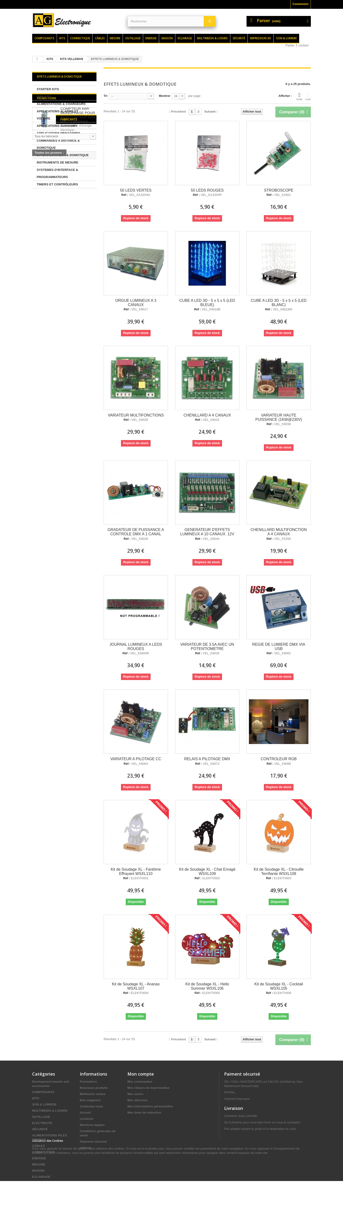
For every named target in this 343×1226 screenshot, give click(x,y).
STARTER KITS (48, 89)
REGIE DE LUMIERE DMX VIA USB (278, 646)
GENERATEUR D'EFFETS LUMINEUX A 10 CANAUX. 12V (207, 532)
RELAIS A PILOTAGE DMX (207, 759)
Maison (167, 38)
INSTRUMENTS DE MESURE (57, 162)
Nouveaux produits (94, 1088)
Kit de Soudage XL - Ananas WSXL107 (136, 986)
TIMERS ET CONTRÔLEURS (57, 184)
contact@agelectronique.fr (262, 1166)
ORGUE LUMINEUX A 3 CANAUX (135, 302)
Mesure (115, 38)
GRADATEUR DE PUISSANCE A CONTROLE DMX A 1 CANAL (135, 532)
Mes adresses (137, 1100)
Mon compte (140, 1074)
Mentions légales (92, 1125)
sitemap (85, 1148)
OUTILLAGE (41, 1117)
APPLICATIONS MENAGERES (58, 133)
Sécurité (239, 38)
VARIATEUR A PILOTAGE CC (135, 759)
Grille (299, 96)
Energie (151, 38)
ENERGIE (39, 1158)
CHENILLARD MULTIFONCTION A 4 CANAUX (279, 532)
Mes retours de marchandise (148, 1088)
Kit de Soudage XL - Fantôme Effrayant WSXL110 (136, 871)
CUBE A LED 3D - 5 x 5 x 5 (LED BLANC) (279, 302)
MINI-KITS (44, 96)
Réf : (124, 195)
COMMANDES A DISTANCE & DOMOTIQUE (58, 144)
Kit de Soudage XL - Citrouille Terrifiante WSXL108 (278, 871)
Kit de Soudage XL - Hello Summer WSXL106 (207, 986)
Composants (44, 38)
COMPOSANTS (43, 1092)
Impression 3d (260, 38)
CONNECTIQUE (43, 1152)
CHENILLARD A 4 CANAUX (207, 415)
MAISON (38, 1170)
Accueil (85, 1112)
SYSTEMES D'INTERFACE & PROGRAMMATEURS (57, 173)
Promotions (46, 200)
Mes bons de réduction (144, 1112)
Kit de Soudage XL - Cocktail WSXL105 (278, 986)
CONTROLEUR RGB (279, 759)
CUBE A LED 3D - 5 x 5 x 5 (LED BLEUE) (207, 302)
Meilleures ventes (93, 1094)
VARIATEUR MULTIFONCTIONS (136, 415)
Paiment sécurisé (242, 1074)
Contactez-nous (91, 1106)
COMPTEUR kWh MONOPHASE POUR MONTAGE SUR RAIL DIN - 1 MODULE (78, 216)
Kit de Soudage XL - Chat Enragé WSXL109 (207, 871)
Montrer (164, 96)
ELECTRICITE (42, 1123)
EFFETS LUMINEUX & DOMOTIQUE (63, 155)
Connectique (80, 38)
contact (303, 45)
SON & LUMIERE (44, 1104)
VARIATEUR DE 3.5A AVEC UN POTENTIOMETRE (207, 646)
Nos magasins (90, 1100)
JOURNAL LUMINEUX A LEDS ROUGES (136, 646)
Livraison (87, 1119)
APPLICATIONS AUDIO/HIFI (57, 126)
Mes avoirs (135, 1094)
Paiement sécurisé (93, 1141)
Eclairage (185, 38)
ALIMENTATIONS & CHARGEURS (61, 104)
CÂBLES (38, 1146)
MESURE (38, 1164)
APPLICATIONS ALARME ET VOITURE (57, 114)
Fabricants (45, 270)
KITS (35, 1098)
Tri (105, 96)
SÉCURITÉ (40, 1129)
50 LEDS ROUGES (207, 190)
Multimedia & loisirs (212, 38)
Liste (308, 96)
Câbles (100, 38)
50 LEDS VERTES (135, 190)
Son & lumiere (286, 38)
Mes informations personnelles (150, 1106)
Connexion (300, 4)
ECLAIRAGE (41, 1177)
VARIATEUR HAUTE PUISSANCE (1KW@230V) (278, 417)
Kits (62, 38)
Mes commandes (139, 1081)
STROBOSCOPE (278, 190)
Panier (290, 45)
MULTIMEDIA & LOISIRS (50, 1110)
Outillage (133, 38)
